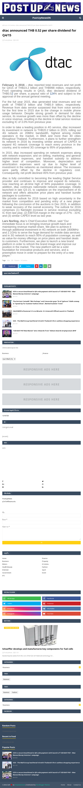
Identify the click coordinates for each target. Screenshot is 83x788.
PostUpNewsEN (41, 17)
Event (44, 573)
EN (12, 260)
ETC (3, 576)
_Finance (45, 353)
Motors (4, 564)
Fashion (45, 567)
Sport (44, 570)
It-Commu (12, 25)
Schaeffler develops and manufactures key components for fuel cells (37, 648)
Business (5, 353)
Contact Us (77, 785)
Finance (16, 260)
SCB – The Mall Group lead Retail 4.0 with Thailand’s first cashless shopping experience (46, 321)
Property (45, 561)
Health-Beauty (7, 567)
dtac (8, 260)
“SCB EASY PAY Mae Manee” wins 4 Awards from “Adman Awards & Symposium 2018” (44, 331)
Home (4, 558)
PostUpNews (8, 40)
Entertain (5, 570)
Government (6, 573)
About (69, 785)
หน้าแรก (4, 25)
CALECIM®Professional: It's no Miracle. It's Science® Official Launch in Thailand (43, 311)
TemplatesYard (20, 785)
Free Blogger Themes (43, 785)
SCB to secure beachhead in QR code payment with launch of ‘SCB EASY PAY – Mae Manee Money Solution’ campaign (44, 292)
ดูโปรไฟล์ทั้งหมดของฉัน (9, 501)
